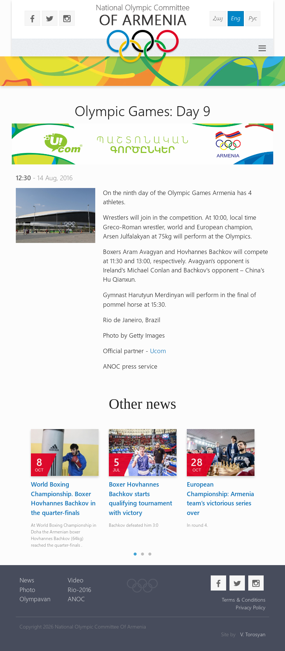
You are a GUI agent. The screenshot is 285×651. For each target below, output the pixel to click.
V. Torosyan (253, 634)
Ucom (158, 351)
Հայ (218, 18)
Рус (253, 18)
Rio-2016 (79, 589)
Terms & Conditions (244, 599)
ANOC (76, 599)
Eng (236, 18)
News (26, 580)
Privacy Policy (251, 607)
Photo (27, 589)
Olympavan (34, 599)
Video (75, 580)
